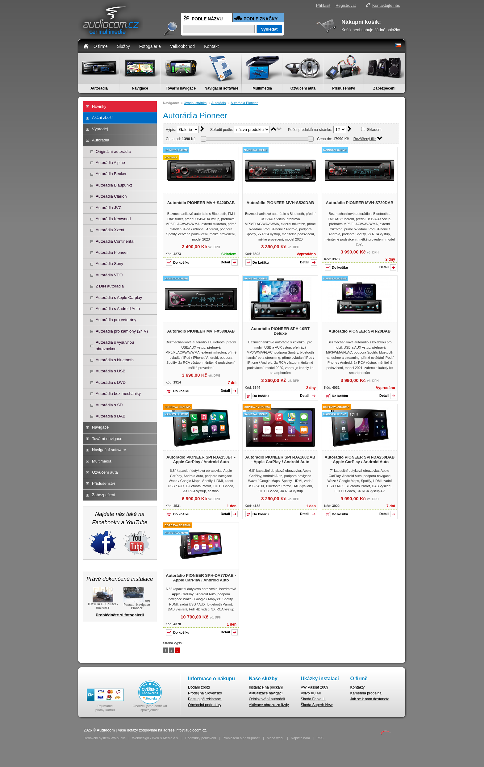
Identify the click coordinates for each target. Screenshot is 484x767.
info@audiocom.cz (191, 730)
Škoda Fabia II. (313, 699)
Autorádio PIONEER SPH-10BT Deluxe (280, 331)
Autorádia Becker (111, 173)
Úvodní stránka (195, 103)
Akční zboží (102, 117)
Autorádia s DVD (111, 382)
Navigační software (221, 88)
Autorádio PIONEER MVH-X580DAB (201, 331)
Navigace (140, 88)
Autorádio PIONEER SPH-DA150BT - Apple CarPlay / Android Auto (201, 459)
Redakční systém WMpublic (105, 738)
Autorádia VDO (109, 275)
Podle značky (260, 18)
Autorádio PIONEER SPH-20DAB (360, 331)
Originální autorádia (113, 151)
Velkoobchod (182, 46)
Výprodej (100, 129)
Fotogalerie (150, 46)
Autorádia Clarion (111, 196)
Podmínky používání (200, 738)
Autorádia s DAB (110, 416)
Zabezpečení (384, 88)
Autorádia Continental (115, 241)
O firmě (101, 46)
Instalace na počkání (266, 687)
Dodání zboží (199, 687)
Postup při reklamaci (205, 699)
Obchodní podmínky (204, 705)
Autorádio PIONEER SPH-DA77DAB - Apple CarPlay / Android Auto (201, 577)
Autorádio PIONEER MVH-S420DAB (201, 202)
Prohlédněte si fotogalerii (120, 615)
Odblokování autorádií (267, 699)
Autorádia (99, 88)
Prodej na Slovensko (205, 693)
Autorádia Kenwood (113, 218)
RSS (319, 738)
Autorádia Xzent (110, 230)
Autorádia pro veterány (116, 319)
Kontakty (357, 687)
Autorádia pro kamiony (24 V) (122, 331)
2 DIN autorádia (110, 286)
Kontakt (211, 46)
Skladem (374, 130)
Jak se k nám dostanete (370, 699)
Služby (123, 46)
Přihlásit (323, 5)
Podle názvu (207, 18)
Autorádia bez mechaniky (118, 393)
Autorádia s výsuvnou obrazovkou (115, 345)
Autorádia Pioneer (112, 252)
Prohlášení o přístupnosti (241, 738)
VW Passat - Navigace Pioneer (136, 604)
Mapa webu (275, 738)
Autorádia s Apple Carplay (119, 297)
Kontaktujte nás (386, 5)
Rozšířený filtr (364, 139)
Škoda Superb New (316, 705)
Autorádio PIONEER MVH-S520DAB (280, 202)
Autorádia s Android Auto (118, 308)
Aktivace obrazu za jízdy (269, 705)
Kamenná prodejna (366, 693)
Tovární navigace (181, 88)
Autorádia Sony (109, 263)
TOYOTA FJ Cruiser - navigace (103, 604)
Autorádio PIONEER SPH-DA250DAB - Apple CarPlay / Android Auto (360, 459)
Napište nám (300, 738)
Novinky (99, 106)
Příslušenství (343, 88)
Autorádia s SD (109, 405)
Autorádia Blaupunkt (114, 185)
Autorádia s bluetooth (115, 360)
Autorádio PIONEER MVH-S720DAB (360, 202)
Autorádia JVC (109, 207)
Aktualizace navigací (265, 693)
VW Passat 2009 (314, 687)
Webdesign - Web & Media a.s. (155, 738)
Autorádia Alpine (110, 162)
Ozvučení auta (302, 88)
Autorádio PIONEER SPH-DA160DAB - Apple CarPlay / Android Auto (280, 459)
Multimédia (262, 88)
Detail (225, 262)
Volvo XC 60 (311, 693)
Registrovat (346, 5)
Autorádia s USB (110, 371)
